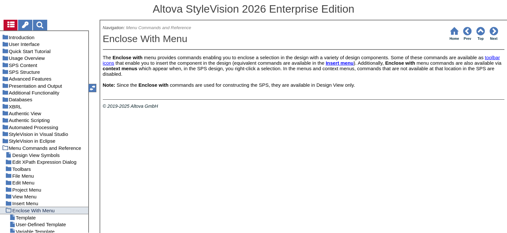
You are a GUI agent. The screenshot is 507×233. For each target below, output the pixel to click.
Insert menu (339, 63)
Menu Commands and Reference (158, 27)
